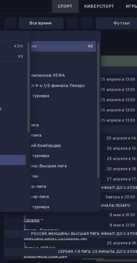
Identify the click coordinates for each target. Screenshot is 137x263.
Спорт (65, 6)
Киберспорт (99, 6)
